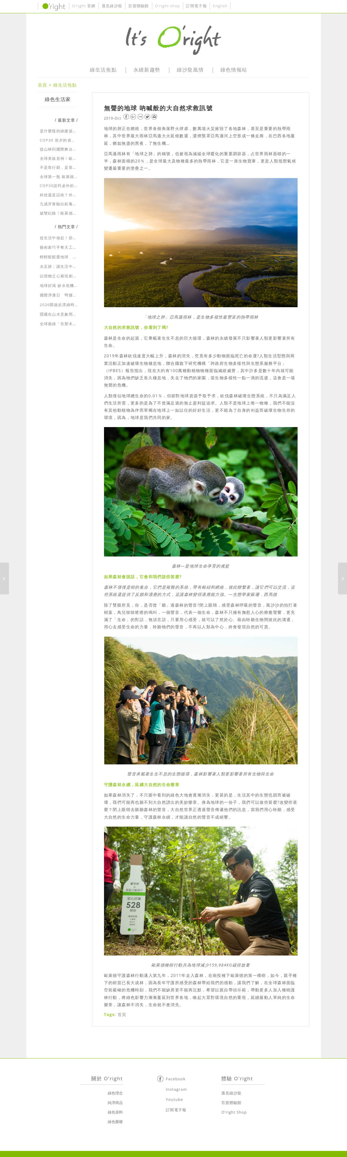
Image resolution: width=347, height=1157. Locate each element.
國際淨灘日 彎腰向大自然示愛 (69, 295)
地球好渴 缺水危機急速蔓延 (65, 285)
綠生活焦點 (65, 85)
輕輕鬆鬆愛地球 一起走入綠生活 (71, 256)
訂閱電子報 (196, 5)
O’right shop (167, 5)
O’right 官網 (84, 5)
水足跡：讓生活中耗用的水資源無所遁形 (77, 266)
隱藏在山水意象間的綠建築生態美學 (73, 314)
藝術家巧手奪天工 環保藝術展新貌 (73, 247)
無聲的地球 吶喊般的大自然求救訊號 (158, 108)
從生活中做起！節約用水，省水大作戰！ (77, 237)
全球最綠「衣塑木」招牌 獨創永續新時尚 (78, 323)
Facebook (175, 1078)
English (220, 5)
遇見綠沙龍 (112, 5)
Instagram (176, 1089)
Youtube (174, 1099)
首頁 (42, 85)
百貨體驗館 (138, 5)
